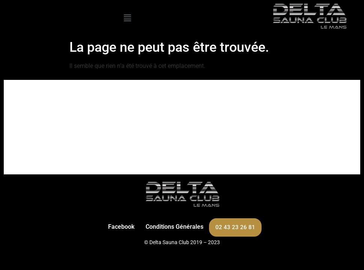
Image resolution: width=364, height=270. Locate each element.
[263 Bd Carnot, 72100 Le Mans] (182, 127)
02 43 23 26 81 (235, 227)
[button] (127, 18)
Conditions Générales (174, 226)
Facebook (121, 226)
